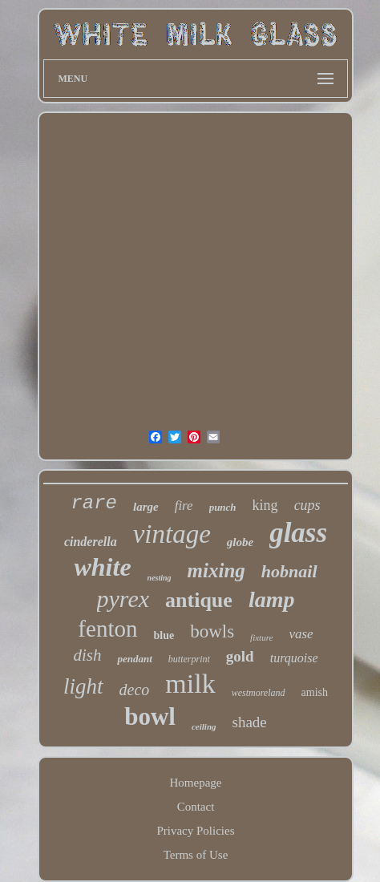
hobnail (289, 571)
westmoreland (258, 692)
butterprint (189, 659)
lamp (272, 599)
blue (163, 635)
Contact (196, 806)
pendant (134, 659)
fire (184, 505)
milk (190, 683)
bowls (212, 631)
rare (94, 503)
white (102, 566)
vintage (172, 534)
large (146, 506)
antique (198, 600)
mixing (216, 570)
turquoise (294, 658)
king (265, 505)
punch (222, 507)
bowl (150, 716)
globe (240, 542)
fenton (107, 628)
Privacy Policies (195, 830)
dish (87, 655)
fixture (261, 637)
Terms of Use (196, 854)
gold (240, 656)
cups (307, 505)
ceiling (204, 726)
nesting (160, 577)
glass (298, 532)
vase (301, 633)
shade (249, 722)
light (83, 686)
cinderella (90, 541)
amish (314, 692)
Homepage (196, 782)
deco (134, 689)
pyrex (123, 598)
